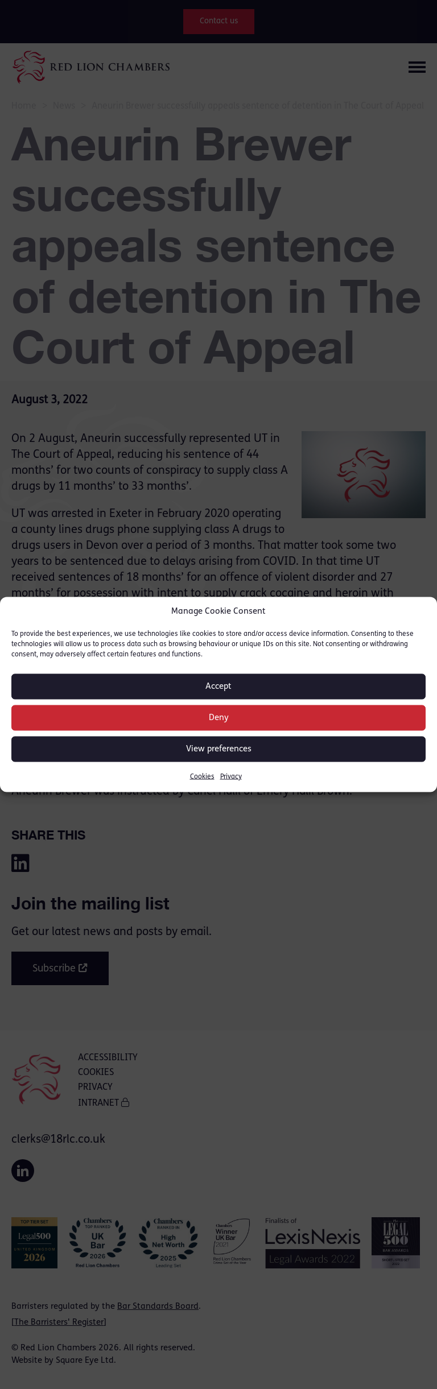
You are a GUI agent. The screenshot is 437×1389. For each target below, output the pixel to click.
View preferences (219, 749)
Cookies (202, 777)
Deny (219, 717)
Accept (218, 686)
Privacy (231, 777)
